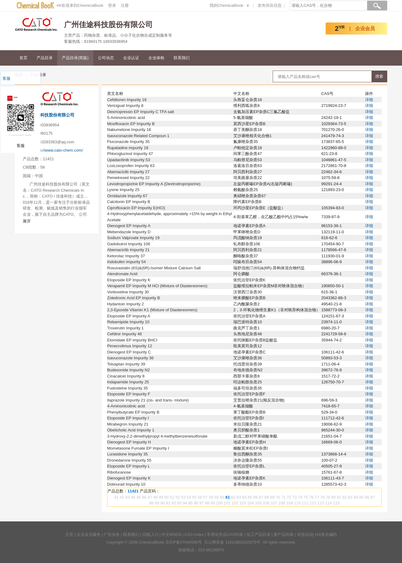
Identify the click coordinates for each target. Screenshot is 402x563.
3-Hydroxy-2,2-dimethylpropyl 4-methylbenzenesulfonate (157, 436)
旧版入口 (151, 534)
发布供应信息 (270, 5)
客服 (6, 78)
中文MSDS (171, 534)
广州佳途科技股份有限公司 (48, 114)
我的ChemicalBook (226, 5)
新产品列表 (284, 534)
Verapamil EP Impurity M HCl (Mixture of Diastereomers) (157, 286)
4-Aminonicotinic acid (126, 406)
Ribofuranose (119, 472)
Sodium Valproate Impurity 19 (133, 237)
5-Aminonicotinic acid (126, 117)
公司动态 (106, 57)
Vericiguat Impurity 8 (125, 105)
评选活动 (305, 534)
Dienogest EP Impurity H (129, 442)
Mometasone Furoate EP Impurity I (138, 448)
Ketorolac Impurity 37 (126, 256)
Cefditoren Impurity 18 (127, 99)
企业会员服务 (89, 534)
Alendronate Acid (122, 273)
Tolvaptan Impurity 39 (126, 364)
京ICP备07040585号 (183, 542)
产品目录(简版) (75, 57)
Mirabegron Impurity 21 (127, 424)
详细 (369, 99)
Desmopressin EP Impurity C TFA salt (140, 111)
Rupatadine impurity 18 (127, 147)
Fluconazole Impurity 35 (128, 141)
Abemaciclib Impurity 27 (128, 171)
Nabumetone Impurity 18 (129, 129)
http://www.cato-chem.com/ (59, 150)
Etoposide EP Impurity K (129, 280)
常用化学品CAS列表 (225, 534)
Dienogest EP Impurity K (129, 478)
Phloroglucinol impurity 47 (130, 153)
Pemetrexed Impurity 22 (128, 177)
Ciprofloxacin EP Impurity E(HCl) (136, 208)
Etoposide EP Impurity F (128, 394)
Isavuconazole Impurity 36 (130, 358)
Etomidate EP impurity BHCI (132, 340)
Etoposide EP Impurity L (128, 466)
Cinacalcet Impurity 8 (125, 376)
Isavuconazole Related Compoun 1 (138, 135)
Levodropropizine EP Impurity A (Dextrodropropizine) (153, 184)
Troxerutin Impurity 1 (125, 328)
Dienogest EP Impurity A (129, 225)
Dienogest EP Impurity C (129, 352)
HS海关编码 (326, 534)
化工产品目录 (259, 534)
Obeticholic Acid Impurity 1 (130, 430)
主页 (69, 534)
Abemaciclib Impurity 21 (128, 249)
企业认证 (131, 57)
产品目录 (45, 57)
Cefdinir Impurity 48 (124, 334)
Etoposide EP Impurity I (128, 418)
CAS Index (193, 534)
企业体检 (156, 57)
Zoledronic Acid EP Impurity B (133, 298)
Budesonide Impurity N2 (128, 370)
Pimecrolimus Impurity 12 (129, 346)
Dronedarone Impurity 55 (129, 460)
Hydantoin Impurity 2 (125, 304)
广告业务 (112, 534)
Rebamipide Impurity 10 (128, 322)
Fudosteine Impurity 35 (127, 388)
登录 (112, 5)
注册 (125, 5)
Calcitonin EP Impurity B (128, 201)
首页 (23, 57)
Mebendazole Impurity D (129, 232)
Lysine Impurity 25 (123, 189)
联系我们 (182, 57)
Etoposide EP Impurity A (128, 316)
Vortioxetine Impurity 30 (128, 292)
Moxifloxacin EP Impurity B (131, 123)
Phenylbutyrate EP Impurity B (133, 412)
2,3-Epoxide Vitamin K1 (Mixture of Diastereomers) (152, 310)
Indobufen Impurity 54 (126, 261)
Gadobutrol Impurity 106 (128, 244)
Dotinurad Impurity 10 (126, 484)
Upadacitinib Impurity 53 (128, 159)
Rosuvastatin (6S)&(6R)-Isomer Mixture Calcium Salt (154, 268)
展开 (27, 221)
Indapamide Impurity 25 (128, 382)
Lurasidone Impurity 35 (127, 454)
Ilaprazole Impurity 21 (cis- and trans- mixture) (148, 400)
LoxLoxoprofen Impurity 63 (131, 165)
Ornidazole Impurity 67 (127, 196)
